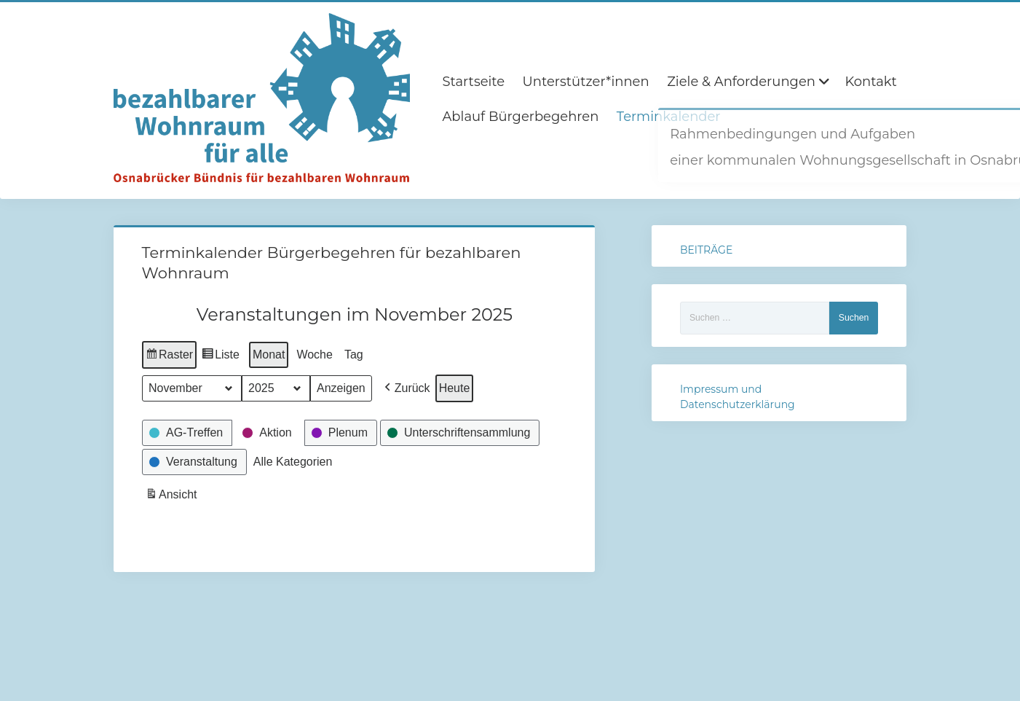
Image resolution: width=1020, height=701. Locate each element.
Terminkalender (669, 117)
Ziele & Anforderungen (741, 82)
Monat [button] (269, 354)
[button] (405, 388)
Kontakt (870, 82)
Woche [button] (314, 354)
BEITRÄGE (706, 249)
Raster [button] (169, 357)
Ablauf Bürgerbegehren (520, 117)
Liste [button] (220, 357)
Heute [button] (454, 388)
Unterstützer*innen (586, 82)
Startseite (473, 82)
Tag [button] (353, 354)
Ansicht (172, 496)
